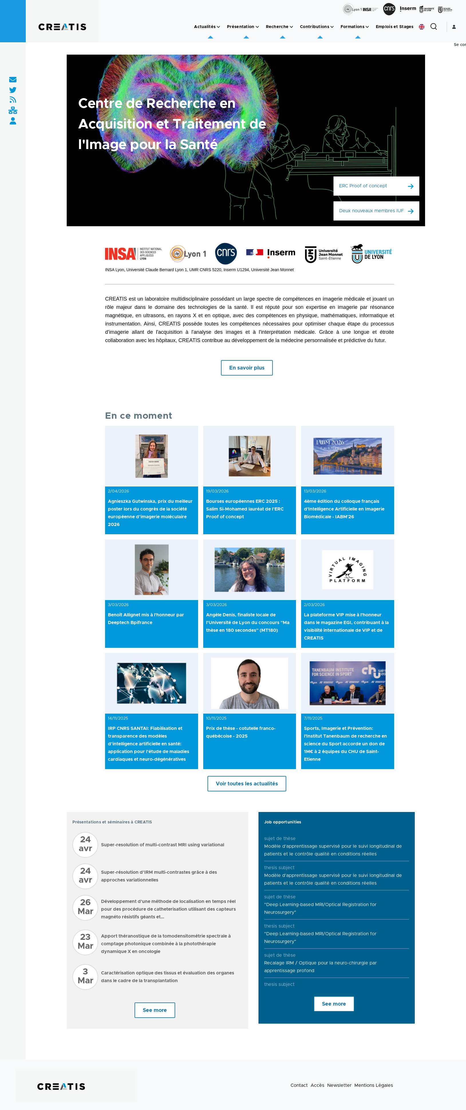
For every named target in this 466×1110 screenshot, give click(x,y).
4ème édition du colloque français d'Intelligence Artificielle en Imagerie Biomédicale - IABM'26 (344, 509)
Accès (317, 1085)
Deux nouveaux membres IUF (371, 211)
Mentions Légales (373, 1085)
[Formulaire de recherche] (433, 26)
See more (155, 1010)
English (421, 27)
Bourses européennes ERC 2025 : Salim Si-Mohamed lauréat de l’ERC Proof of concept (245, 509)
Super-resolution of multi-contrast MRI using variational (162, 845)
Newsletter (339, 1085)
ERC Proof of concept (363, 186)
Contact (299, 1085)
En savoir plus (246, 368)
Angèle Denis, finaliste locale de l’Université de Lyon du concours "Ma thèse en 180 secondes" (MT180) (247, 623)
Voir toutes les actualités (247, 784)
